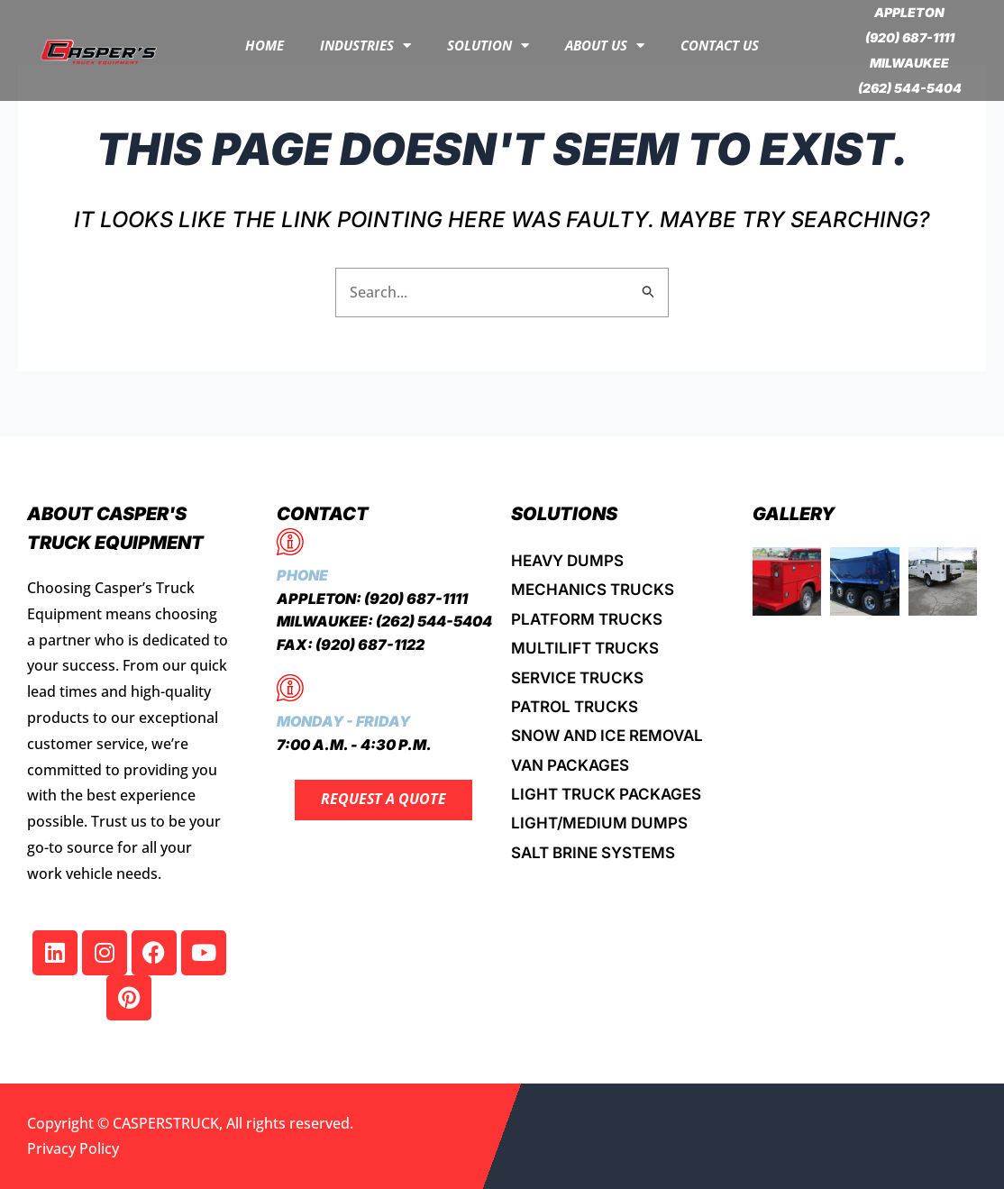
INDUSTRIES (365, 45)
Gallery (794, 514)
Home (264, 45)
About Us (604, 45)
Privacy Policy (73, 1148)
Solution (488, 45)
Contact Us (719, 45)
